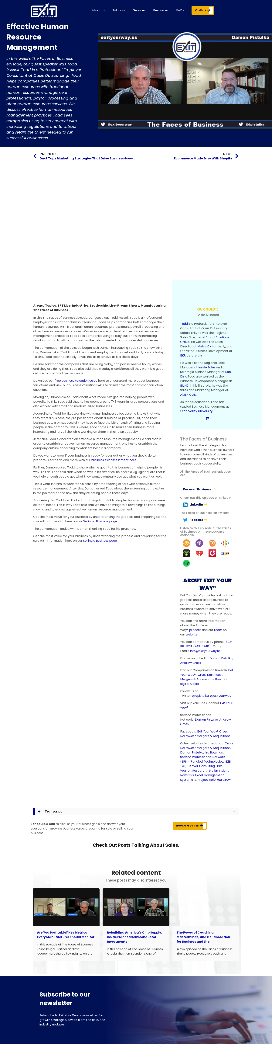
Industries (80, 305)
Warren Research (193, 770)
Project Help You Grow (214, 780)
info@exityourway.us (205, 651)
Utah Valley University (196, 411)
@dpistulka (200, 696)
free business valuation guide (76, 380)
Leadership (99, 305)
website (192, 634)
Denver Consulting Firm (204, 766)
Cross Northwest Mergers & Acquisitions (201, 677)
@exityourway (220, 696)
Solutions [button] (119, 10)
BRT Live (63, 305)
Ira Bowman (214, 752)
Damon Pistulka (221, 658)
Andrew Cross (190, 663)
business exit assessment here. (114, 460)
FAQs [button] (180, 10)
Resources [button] (161, 10)
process (195, 630)
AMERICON (188, 394)
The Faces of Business (50, 310)
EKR (183, 355)
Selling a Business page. (100, 521)
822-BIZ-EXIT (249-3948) (206, 644)
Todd (184, 324)
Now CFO (187, 775)
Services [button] (139, 10)
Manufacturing (153, 305)
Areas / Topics (44, 305)
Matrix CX (204, 346)
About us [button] (98, 10)
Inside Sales (206, 367)
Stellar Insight (219, 770)
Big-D (184, 385)
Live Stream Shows (124, 305)
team (218, 630)
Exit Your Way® (208, 731)
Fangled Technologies (207, 761)
